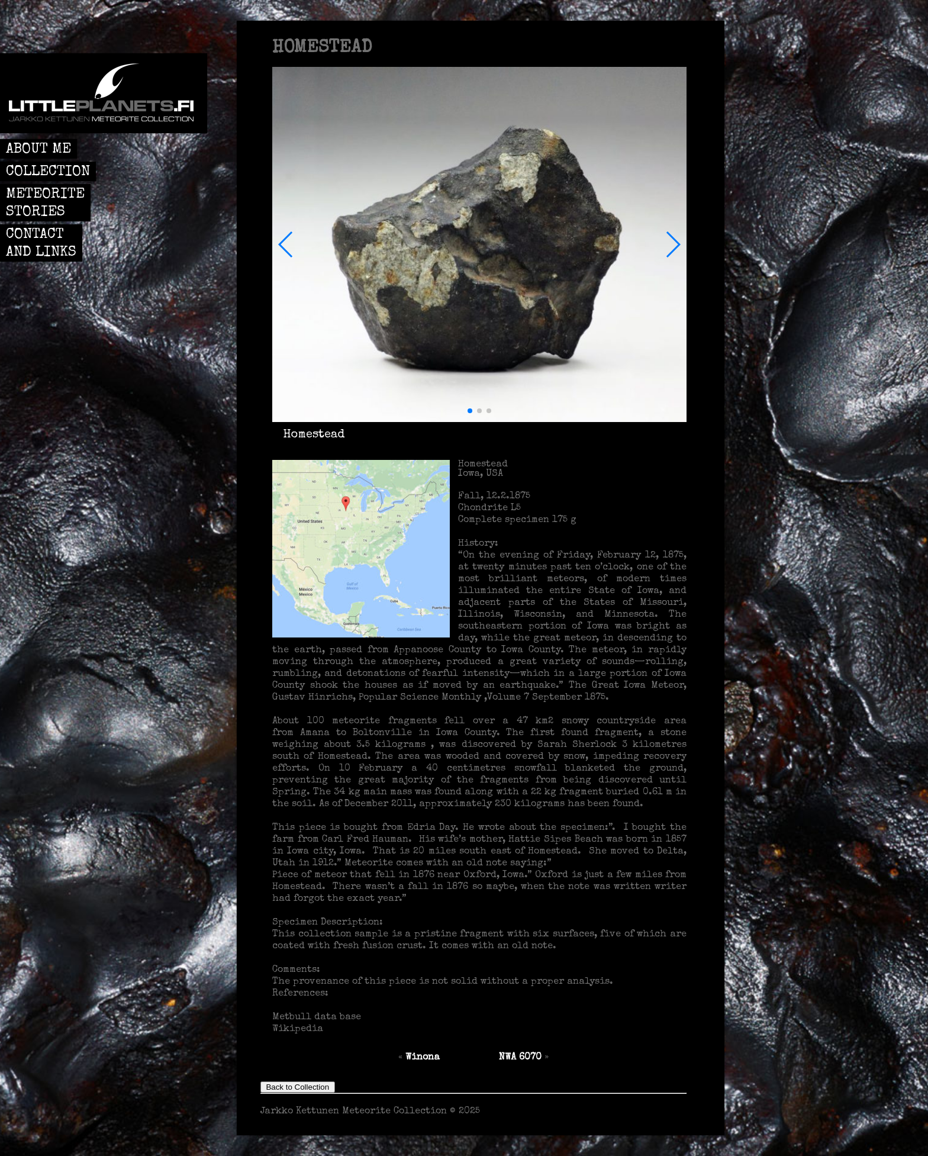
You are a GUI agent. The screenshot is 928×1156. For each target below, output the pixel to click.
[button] (286, 244)
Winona (422, 1057)
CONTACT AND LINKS (41, 244)
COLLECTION (48, 172)
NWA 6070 (520, 1057)
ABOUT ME (38, 150)
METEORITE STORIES (45, 204)
